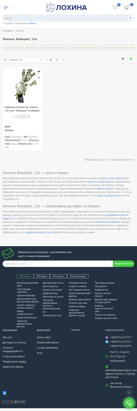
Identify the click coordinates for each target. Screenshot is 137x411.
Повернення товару (14, 361)
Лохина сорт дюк (78, 302)
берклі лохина (105, 188)
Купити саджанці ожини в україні (26, 306)
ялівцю (32, 23)
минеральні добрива (107, 221)
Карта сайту (44, 337)
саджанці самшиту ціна (39, 232)
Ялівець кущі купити (80, 299)
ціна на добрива (107, 195)
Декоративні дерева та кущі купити (106, 301)
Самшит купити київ (106, 318)
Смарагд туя (101, 289)
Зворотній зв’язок (13, 366)
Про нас (7, 337)
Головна (7, 30)
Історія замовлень (47, 347)
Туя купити (101, 286)
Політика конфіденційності (13, 349)
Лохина (75, 329)
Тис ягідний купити (79, 289)
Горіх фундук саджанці (24, 290)
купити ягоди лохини (54, 47)
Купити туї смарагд (105, 314)
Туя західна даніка (104, 282)
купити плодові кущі (99, 181)
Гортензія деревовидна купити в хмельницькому (51, 304)
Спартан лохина (77, 286)
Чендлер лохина (78, 282)
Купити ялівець (77, 306)
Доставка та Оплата (14, 342)
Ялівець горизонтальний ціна (104, 308)
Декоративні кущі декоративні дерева (28, 300)
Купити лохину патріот (103, 294)
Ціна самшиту (50, 286)
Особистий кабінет (48, 342)
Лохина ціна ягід (52, 315)
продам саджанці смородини (21, 47)
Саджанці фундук (26, 295)
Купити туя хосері (52, 289)
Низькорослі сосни (53, 296)
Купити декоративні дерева (80, 294)
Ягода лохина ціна (27, 317)
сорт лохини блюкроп (83, 47)
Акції (39, 352)
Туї (44, 311)
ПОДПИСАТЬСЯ (124, 263)
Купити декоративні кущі (28, 284)
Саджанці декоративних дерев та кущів (77, 312)
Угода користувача (14, 356)
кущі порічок (116, 178)
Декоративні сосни (53, 282)
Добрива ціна (50, 293)
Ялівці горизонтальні (25, 312)
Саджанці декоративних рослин (24, 323)
